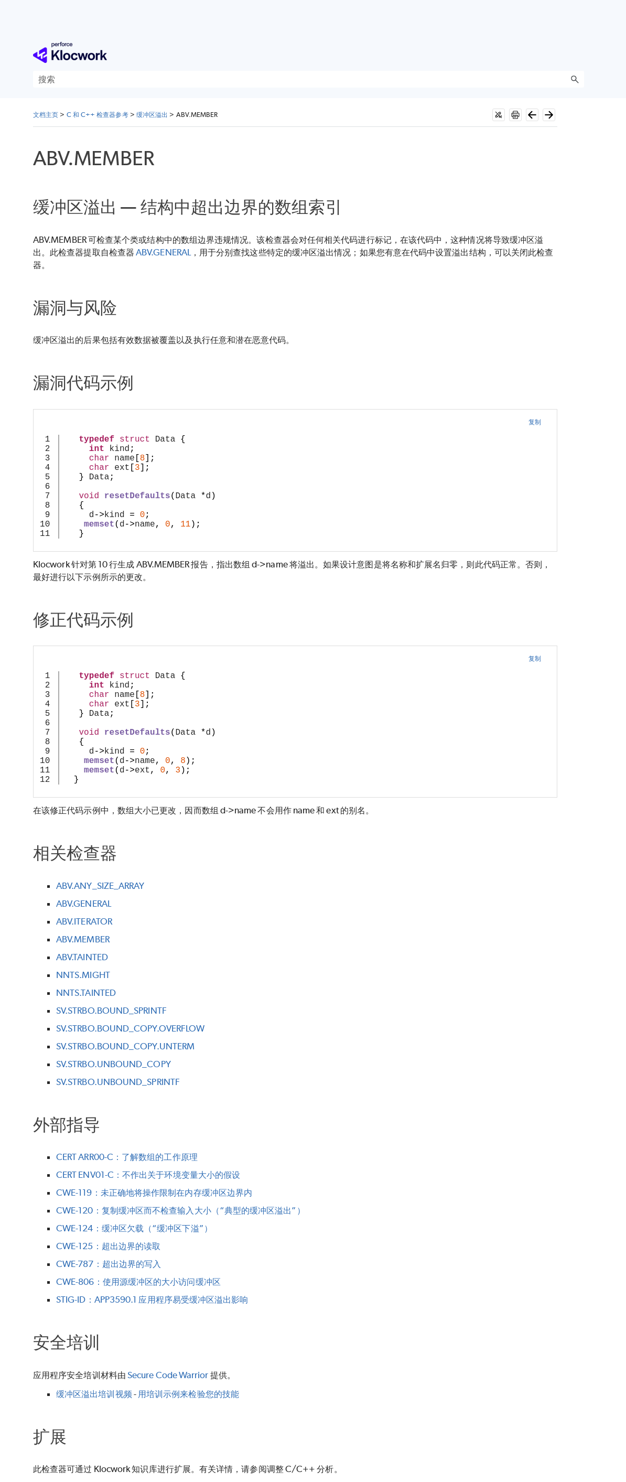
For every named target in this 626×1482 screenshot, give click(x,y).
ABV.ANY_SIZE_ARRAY (100, 885)
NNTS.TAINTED (86, 992)
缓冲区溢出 (152, 115)
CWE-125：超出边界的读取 (108, 1246)
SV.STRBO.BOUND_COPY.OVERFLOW (130, 1028)
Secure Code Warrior (168, 1375)
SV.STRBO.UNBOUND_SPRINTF (118, 1082)
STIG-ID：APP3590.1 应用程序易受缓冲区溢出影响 (152, 1299)
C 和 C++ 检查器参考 (97, 115)
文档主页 (45, 115)
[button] (574, 79)
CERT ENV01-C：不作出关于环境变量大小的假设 (148, 1174)
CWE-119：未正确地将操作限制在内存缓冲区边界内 (154, 1192)
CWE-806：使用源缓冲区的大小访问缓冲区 (138, 1281)
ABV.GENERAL (163, 252)
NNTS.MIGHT (83, 975)
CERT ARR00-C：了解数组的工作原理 (127, 1157)
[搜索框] (308, 79)
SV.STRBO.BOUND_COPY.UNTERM (125, 1046)
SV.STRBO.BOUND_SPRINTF (111, 1010)
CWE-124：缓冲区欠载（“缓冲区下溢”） (134, 1228)
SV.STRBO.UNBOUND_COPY (113, 1064)
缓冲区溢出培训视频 (94, 1394)
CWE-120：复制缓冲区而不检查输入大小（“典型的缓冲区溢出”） (180, 1210)
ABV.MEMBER (83, 939)
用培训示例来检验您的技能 (188, 1394)
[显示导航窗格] (578, 52)
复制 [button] (534, 422)
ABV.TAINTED (82, 957)
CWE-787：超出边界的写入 (108, 1264)
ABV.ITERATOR (84, 921)
